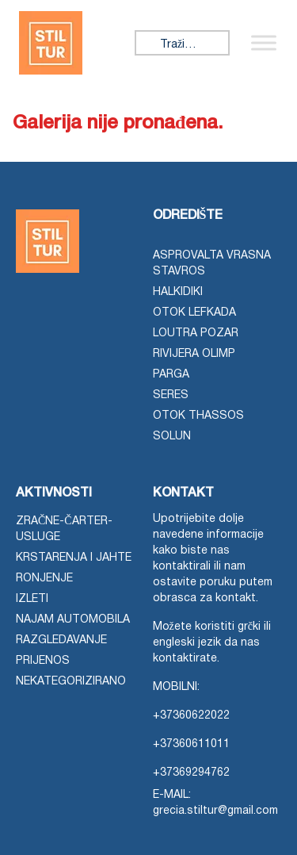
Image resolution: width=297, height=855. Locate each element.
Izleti (32, 599)
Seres (170, 395)
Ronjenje (44, 578)
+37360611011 (191, 744)
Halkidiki (178, 292)
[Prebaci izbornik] (263, 42)
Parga (171, 375)
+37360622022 (191, 716)
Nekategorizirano (71, 682)
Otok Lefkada (194, 313)
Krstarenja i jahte (73, 558)
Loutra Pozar (195, 333)
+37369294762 (191, 773)
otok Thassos (198, 416)
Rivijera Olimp (194, 354)
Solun (172, 436)
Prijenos (43, 661)
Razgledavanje (61, 640)
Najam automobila (73, 620)
